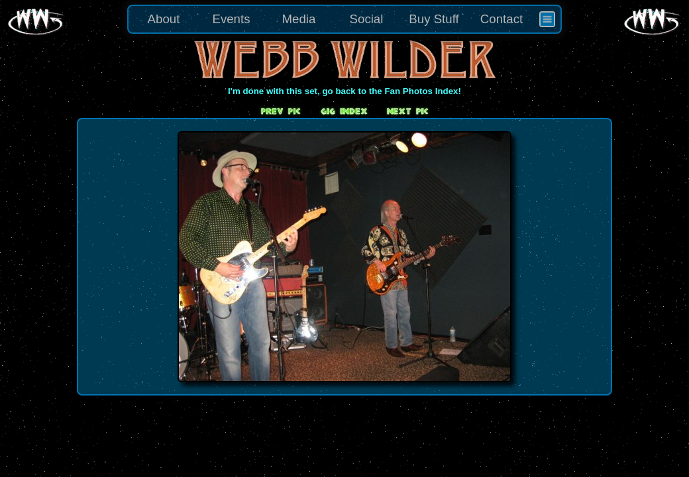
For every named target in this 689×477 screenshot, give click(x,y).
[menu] (344, 19)
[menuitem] (547, 19)
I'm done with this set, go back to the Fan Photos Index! (344, 91)
